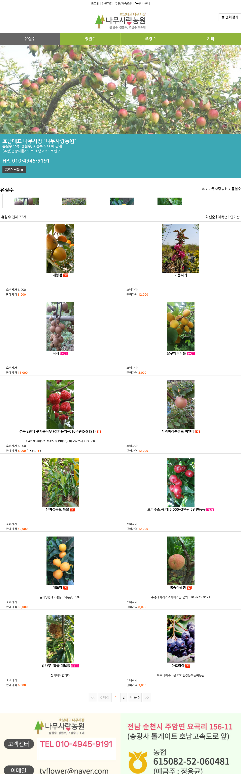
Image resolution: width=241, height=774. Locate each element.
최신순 (210, 217)
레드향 (57, 587)
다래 (56, 353)
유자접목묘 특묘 (57, 509)
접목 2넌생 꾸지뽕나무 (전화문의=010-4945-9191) (57, 431)
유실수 (30, 39)
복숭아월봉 (178, 587)
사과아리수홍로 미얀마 (178, 431)
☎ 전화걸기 (229, 17)
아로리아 (178, 665)
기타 (210, 39)
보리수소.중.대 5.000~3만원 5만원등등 (176, 509)
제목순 (222, 217)
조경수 (150, 39)
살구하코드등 (176, 353)
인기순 (235, 217)
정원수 (90, 39)
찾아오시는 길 (14, 169)
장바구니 (142, 3)
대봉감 (57, 275)
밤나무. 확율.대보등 (56, 665)
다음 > (134, 697)
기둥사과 (180, 275)
